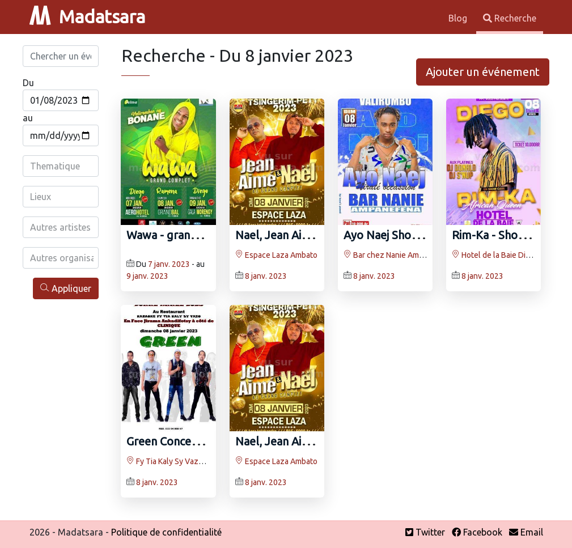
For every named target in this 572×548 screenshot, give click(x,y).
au (28, 118)
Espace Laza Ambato (276, 255)
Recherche (509, 18)
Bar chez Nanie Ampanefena (398, 255)
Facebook (477, 532)
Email (526, 532)
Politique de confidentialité (166, 532)
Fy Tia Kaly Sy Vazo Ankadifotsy (186, 461)
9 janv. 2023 (147, 276)
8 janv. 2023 (266, 276)
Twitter (425, 532)
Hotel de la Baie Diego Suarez (509, 255)
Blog (458, 18)
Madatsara (87, 16)
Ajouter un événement (483, 71)
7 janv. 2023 (169, 264)
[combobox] (62, 166)
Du (28, 83)
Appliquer (65, 288)
